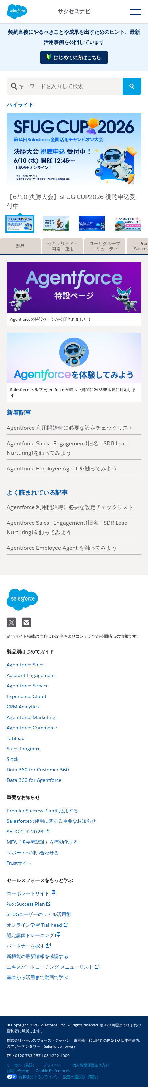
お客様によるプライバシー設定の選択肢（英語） (53, 1077)
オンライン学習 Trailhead (34, 925)
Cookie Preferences (53, 1070)
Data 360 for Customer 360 (38, 770)
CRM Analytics (23, 707)
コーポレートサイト (28, 893)
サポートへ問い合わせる (33, 853)
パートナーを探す (26, 946)
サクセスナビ (74, 11)
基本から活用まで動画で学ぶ (37, 977)
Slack (12, 759)
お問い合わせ (18, 1070)
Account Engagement (31, 675)
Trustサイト (19, 863)
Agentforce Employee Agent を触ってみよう (62, 468)
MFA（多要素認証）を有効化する (42, 842)
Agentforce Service (28, 686)
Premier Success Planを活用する (42, 811)
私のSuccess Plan (26, 904)
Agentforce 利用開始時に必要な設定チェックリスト (70, 427)
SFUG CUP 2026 (25, 832)
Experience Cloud (26, 696)
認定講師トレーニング (30, 935)
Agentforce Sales (25, 665)
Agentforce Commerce (32, 728)
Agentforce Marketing (31, 717)
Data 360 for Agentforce (34, 780)
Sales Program (23, 749)
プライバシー (54, 1065)
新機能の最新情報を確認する (37, 956)
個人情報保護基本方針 (90, 1065)
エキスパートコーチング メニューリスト (50, 967)
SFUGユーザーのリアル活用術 (39, 914)
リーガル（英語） (21, 1065)
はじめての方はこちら (74, 57)
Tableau (16, 738)
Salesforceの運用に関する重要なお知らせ (51, 821)
